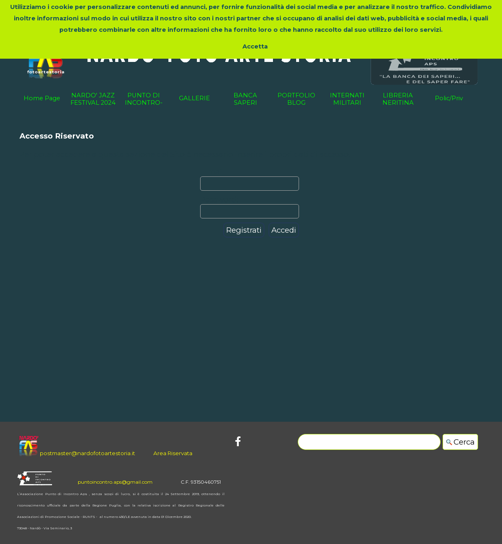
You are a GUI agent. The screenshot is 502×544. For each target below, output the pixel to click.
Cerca (464, 442)
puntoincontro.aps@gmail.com (115, 482)
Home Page (42, 98)
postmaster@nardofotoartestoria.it (87, 453)
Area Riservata (172, 453)
